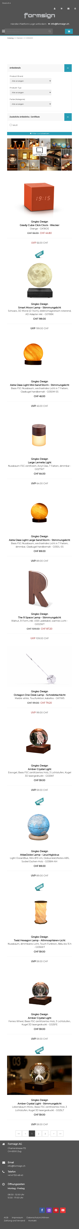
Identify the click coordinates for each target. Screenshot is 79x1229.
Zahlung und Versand (14, 1220)
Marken (20, 38)
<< (19, 1133)
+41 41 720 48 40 (15, 1175)
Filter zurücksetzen (40, 133)
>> (60, 1133)
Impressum (17, 1217)
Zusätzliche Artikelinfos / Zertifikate (40, 117)
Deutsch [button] (6, 3)
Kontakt (33, 1220)
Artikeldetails (40, 68)
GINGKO (29, 38)
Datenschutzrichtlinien (38, 1217)
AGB (6, 1217)
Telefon (12, 1171)
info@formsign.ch (16, 1166)
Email (11, 1162)
